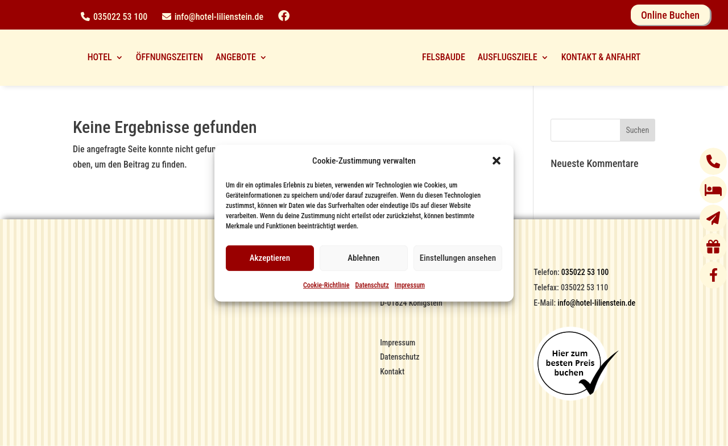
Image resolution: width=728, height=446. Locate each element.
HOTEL (100, 57)
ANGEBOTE (236, 57)
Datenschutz (371, 285)
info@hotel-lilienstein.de (219, 16)
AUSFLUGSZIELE (507, 57)
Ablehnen (363, 258)
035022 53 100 (120, 16)
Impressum (410, 285)
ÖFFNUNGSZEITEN (169, 57)
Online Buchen (670, 15)
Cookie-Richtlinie (326, 285)
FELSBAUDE (443, 57)
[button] (496, 160)
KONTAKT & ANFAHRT (601, 57)
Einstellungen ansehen (458, 258)
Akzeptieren (270, 258)
